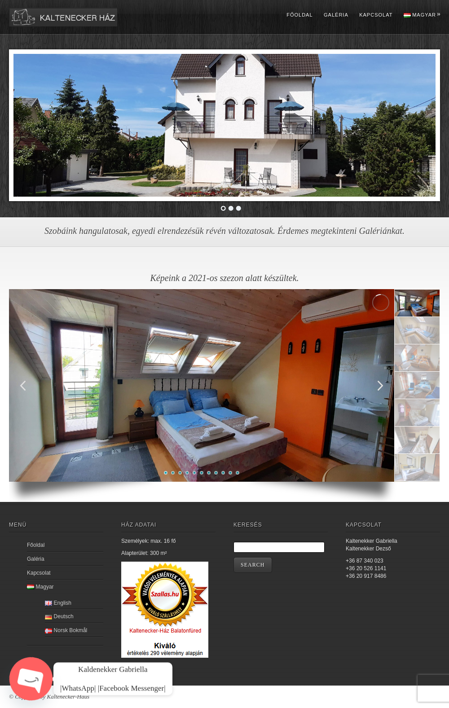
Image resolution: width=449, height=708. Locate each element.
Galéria (336, 15)
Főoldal (299, 15)
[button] (380, 385)
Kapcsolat (375, 15)
